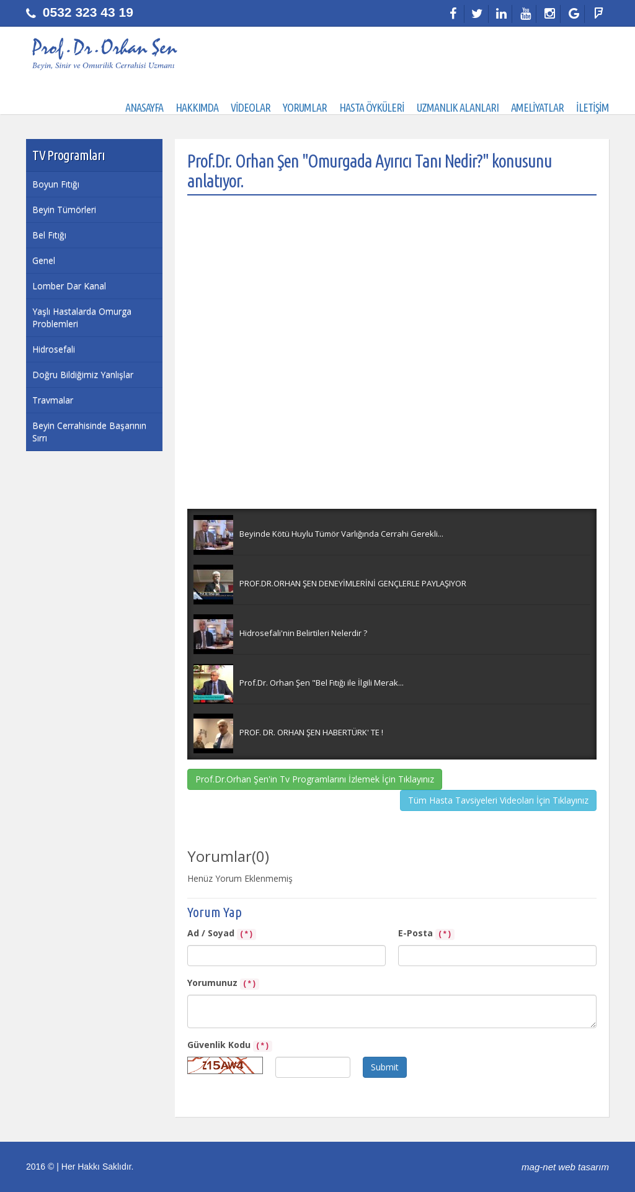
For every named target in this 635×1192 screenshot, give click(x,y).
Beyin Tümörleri (64, 209)
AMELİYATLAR (537, 107)
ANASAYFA (144, 107)
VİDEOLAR (250, 107)
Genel (43, 260)
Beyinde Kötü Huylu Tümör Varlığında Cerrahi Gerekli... (341, 533)
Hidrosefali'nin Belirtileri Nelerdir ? (303, 633)
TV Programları (68, 155)
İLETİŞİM (592, 107)
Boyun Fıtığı (55, 184)
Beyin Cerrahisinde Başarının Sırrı (89, 431)
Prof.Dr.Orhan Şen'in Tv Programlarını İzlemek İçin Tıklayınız (314, 779)
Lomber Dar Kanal (69, 286)
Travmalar (52, 400)
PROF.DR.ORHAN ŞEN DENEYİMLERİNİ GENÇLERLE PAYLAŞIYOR (352, 583)
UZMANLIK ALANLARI (458, 107)
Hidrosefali (53, 349)
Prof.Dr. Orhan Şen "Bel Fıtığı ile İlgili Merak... (321, 682)
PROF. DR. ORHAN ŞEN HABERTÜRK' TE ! (311, 732)
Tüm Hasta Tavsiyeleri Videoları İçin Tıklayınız (498, 800)
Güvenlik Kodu (229, 1045)
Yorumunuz (223, 983)
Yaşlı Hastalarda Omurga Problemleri (81, 317)
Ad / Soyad (221, 933)
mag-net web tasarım (565, 1167)
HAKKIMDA (196, 107)
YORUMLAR (305, 107)
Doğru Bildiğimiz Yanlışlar (82, 374)
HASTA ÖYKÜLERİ (371, 107)
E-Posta (426, 933)
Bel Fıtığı (49, 235)
